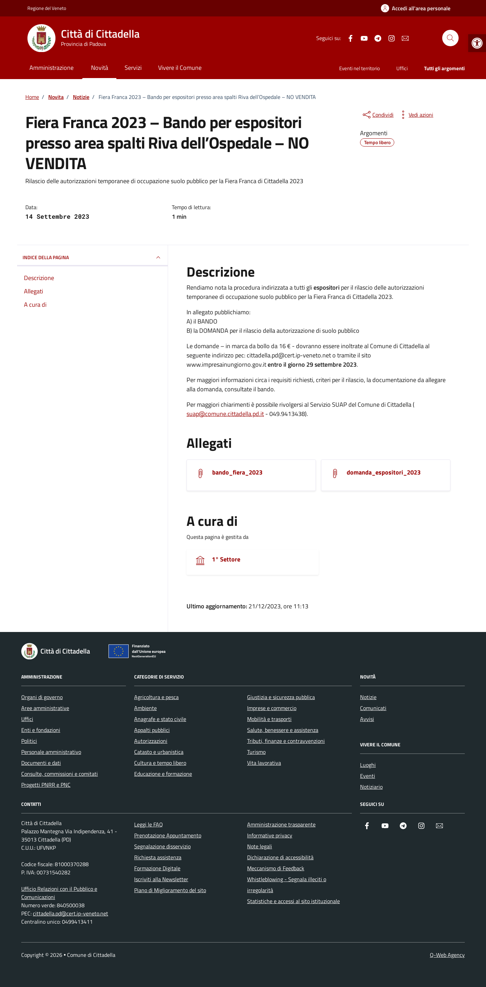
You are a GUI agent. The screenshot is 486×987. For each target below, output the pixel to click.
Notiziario (371, 787)
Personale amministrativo (51, 752)
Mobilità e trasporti (269, 719)
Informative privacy (269, 835)
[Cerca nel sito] (450, 38)
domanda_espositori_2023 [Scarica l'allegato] (384, 472)
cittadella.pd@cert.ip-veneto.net (70, 913)
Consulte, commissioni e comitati (59, 774)
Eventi (367, 776)
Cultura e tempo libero (160, 763)
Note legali (259, 846)
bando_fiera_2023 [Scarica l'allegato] (237, 472)
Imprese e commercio (271, 708)
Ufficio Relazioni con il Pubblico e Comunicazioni (59, 893)
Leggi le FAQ (148, 824)
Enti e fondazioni (40, 730)
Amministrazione (51, 67)
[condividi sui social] (377, 114)
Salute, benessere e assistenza (282, 730)
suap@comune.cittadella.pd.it (225, 413)
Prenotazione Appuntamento (167, 835)
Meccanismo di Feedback (275, 868)
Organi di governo (42, 697)
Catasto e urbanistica (158, 752)
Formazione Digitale (157, 868)
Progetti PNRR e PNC (46, 785)
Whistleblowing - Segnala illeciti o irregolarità (286, 884)
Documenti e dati (41, 763)
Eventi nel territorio (359, 68)
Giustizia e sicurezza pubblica (281, 697)
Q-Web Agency (447, 955)
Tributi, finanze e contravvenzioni (286, 741)
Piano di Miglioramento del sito (170, 890)
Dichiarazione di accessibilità (280, 857)
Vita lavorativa (264, 763)
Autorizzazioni (150, 741)
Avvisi (367, 719)
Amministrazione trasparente (281, 824)
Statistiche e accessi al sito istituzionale (293, 901)
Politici (29, 741)
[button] (477, 43)
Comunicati (373, 708)
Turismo (256, 752)
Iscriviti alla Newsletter (161, 879)
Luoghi (368, 765)
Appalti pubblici (152, 730)
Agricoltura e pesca (156, 697)
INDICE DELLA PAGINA (92, 257)
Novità (99, 67)
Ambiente (145, 708)
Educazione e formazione (163, 774)
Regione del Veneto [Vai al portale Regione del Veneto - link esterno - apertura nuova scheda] (46, 8)
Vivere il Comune (180, 67)
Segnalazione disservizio (162, 846)
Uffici (402, 68)
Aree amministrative (45, 708)
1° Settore (226, 559)
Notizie (368, 697)
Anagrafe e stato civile (160, 719)
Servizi (133, 67)
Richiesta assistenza (157, 857)
